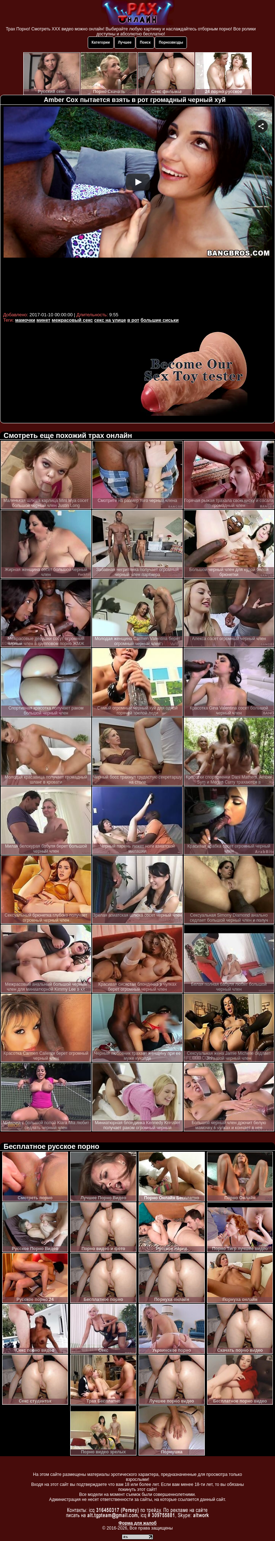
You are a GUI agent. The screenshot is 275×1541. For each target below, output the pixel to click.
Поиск (145, 42)
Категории (101, 42)
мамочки (25, 320)
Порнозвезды (171, 42)
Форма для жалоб (138, 1523)
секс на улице (110, 320)
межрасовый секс (72, 320)
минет (43, 320)
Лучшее (125, 42)
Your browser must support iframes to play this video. (137, 208)
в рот (133, 320)
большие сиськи (160, 320)
